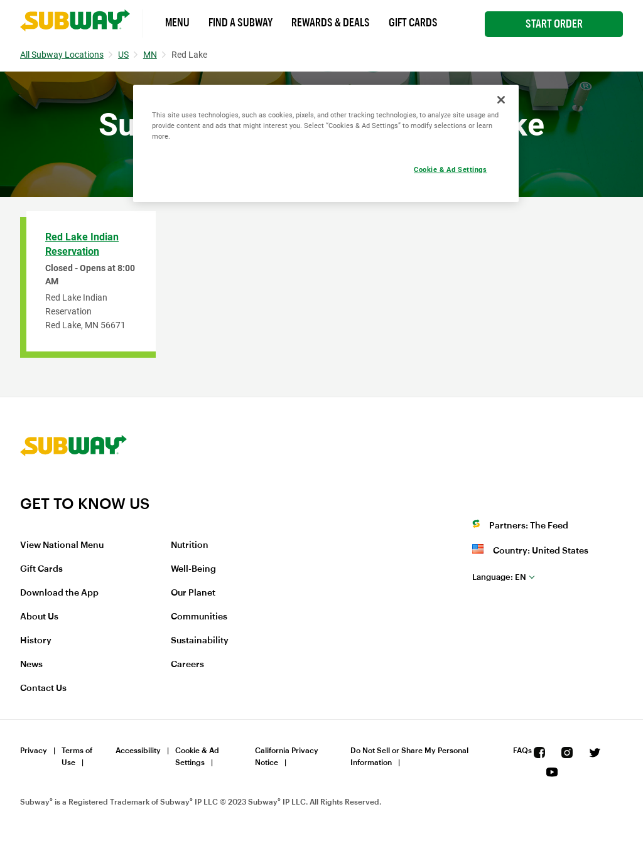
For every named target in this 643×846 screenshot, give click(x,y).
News (31, 664)
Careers (187, 664)
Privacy (33, 750)
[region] (326, 143)
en (499, 577)
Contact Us (43, 688)
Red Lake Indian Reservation (82, 244)
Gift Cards (413, 22)
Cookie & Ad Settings (197, 756)
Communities (199, 617)
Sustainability (200, 640)
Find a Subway (240, 22)
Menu (177, 22)
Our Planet (193, 593)
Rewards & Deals (330, 22)
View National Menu (62, 545)
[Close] (501, 100)
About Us (39, 617)
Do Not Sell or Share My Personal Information (409, 756)
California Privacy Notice (286, 756)
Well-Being (193, 569)
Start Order (554, 23)
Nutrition (189, 545)
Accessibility (138, 750)
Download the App (59, 593)
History (35, 640)
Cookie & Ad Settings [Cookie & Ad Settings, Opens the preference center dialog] (450, 169)
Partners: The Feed (528, 526)
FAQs (522, 750)
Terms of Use (77, 756)
